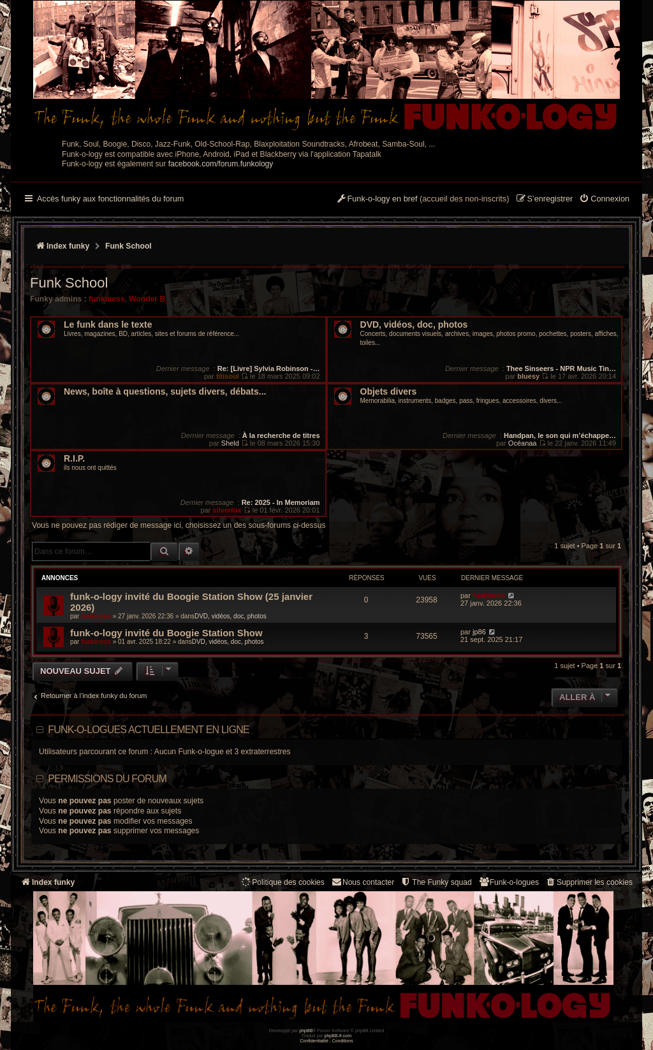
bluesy (528, 376)
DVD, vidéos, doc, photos (414, 325)
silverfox (226, 510)
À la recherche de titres (281, 435)
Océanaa (522, 443)
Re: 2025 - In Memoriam (281, 502)
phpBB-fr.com (338, 1035)
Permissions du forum (107, 778)
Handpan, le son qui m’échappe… (560, 435)
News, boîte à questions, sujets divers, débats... (165, 392)
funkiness (106, 299)
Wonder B (147, 299)
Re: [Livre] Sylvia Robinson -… (268, 368)
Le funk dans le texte (108, 325)
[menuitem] (604, 199)
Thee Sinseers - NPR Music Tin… (561, 368)
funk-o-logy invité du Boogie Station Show (166, 632)
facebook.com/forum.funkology (221, 163)
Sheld (230, 443)
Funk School (69, 283)
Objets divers (388, 392)
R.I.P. (74, 458)
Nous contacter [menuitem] (362, 882)
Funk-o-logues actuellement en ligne (148, 729)
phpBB (305, 1030)
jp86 (479, 632)
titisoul (227, 376)
